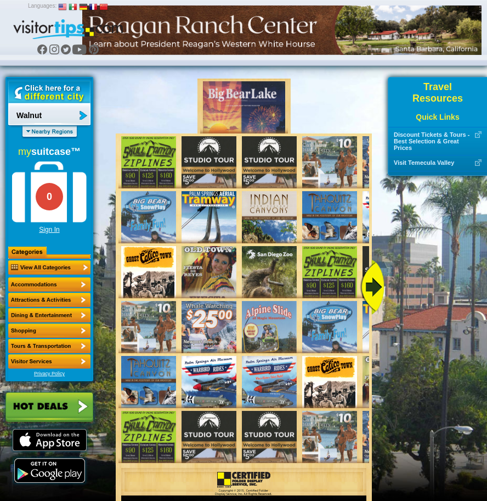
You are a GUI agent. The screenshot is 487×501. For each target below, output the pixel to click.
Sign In (49, 229)
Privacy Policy (49, 373)
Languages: (42, 6)
